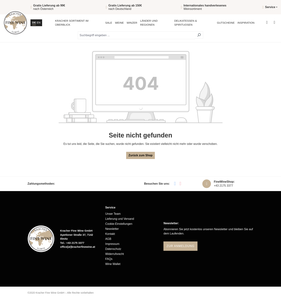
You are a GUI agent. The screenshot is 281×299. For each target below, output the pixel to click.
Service (110, 207)
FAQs (108, 258)
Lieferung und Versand (119, 218)
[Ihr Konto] (267, 22)
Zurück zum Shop (140, 155)
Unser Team (113, 213)
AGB (108, 238)
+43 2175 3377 (223, 185)
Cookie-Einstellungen (118, 223)
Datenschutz (113, 248)
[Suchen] (199, 35)
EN (39, 22)
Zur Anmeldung (180, 246)
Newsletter (112, 228)
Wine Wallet (112, 263)
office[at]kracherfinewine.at (77, 246)
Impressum (112, 243)
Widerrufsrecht (114, 253)
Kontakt (110, 233)
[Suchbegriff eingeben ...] (136, 35)
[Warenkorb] (274, 22)
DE (34, 22)
